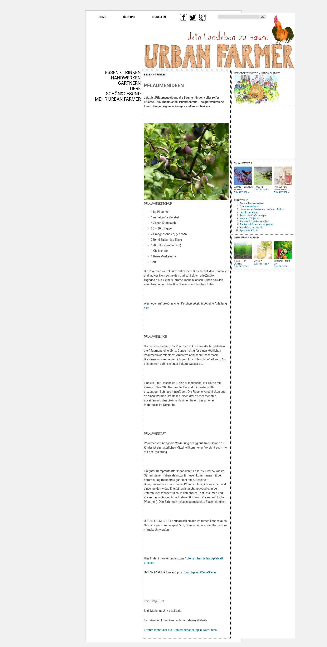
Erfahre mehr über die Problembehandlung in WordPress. (181, 630)
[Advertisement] (128, 172)
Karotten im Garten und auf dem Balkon (262, 209)
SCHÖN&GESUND (123, 93)
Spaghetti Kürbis (249, 230)
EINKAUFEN (159, 17)
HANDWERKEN (126, 77)
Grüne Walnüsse (249, 206)
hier (146, 308)
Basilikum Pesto (249, 212)
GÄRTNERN (129, 83)
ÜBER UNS (129, 17)
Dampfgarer (191, 572)
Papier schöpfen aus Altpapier (256, 224)
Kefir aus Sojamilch (250, 218)
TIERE (135, 88)
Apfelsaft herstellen (197, 558)
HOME (102, 17)
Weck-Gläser (208, 572)
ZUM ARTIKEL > (241, 192)
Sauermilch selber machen (254, 221)
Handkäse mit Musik (251, 227)
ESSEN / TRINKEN (123, 72)
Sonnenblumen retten (252, 203)
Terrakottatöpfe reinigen (253, 215)
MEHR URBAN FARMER (118, 99)
